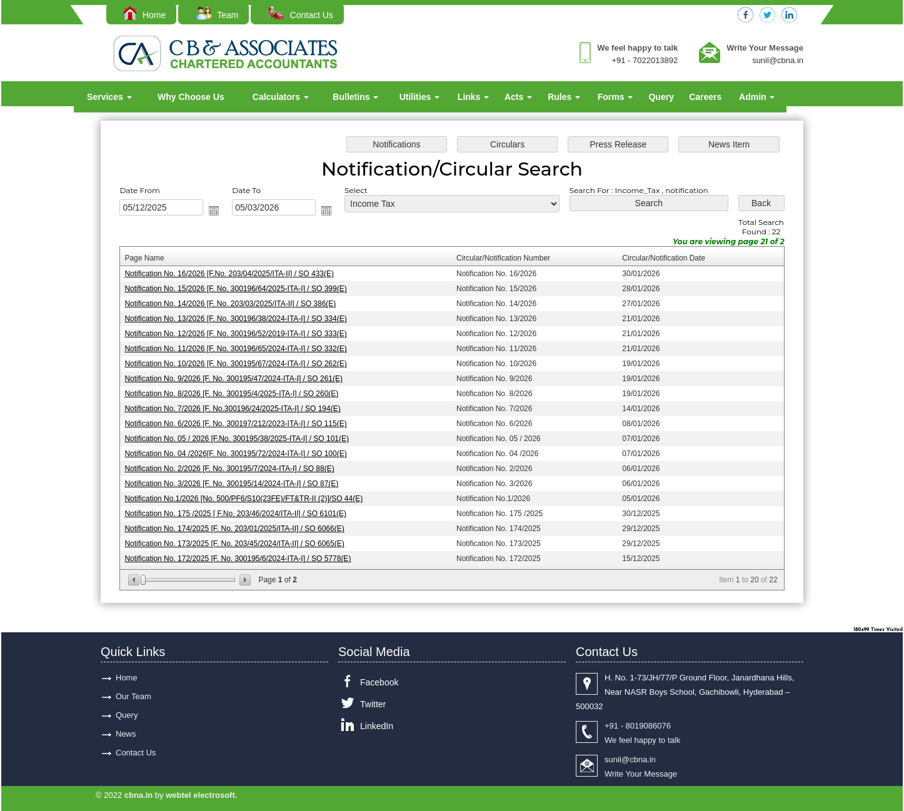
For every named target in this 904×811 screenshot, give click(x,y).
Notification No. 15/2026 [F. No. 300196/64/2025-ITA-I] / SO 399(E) (241, 290)
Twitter (373, 704)
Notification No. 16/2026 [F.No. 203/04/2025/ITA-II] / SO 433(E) (235, 276)
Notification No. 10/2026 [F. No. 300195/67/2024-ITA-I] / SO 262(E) (241, 363)
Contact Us (300, 15)
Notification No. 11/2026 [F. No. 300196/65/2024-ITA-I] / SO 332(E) (241, 349)
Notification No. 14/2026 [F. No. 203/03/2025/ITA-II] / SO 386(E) (236, 305)
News (126, 734)
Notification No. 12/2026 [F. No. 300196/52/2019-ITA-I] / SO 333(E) (241, 335)
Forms (615, 97)
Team (216, 15)
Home (144, 15)
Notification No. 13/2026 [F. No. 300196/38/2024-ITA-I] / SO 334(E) (241, 320)
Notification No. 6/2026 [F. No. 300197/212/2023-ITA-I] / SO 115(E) (241, 422)
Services (109, 97)
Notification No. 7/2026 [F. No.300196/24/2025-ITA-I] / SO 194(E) (238, 408)
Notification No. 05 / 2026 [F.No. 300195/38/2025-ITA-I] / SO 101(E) (242, 437)
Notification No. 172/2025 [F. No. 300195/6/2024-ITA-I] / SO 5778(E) (243, 554)
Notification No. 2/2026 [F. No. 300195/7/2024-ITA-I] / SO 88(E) (235, 466)
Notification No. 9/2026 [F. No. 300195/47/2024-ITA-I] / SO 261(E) (239, 378)
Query (660, 97)
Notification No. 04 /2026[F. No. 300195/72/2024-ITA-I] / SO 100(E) (241, 451)
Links (473, 97)
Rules (564, 97)
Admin (757, 97)
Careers (705, 97)
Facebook (379, 682)
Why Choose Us (191, 97)
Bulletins (355, 97)
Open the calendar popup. (219, 214)
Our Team (133, 696)
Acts (518, 97)
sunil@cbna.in (777, 60)
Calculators (281, 97)
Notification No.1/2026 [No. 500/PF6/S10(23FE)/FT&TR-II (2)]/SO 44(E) (249, 495)
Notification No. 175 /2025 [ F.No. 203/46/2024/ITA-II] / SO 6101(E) (241, 510)
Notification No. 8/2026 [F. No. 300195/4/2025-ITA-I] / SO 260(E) (237, 393)
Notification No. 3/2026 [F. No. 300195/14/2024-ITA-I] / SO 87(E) (237, 481)
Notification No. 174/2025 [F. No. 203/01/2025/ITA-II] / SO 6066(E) (240, 524)
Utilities (419, 97)
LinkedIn (376, 726)
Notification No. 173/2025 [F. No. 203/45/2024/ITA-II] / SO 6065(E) (240, 539)
